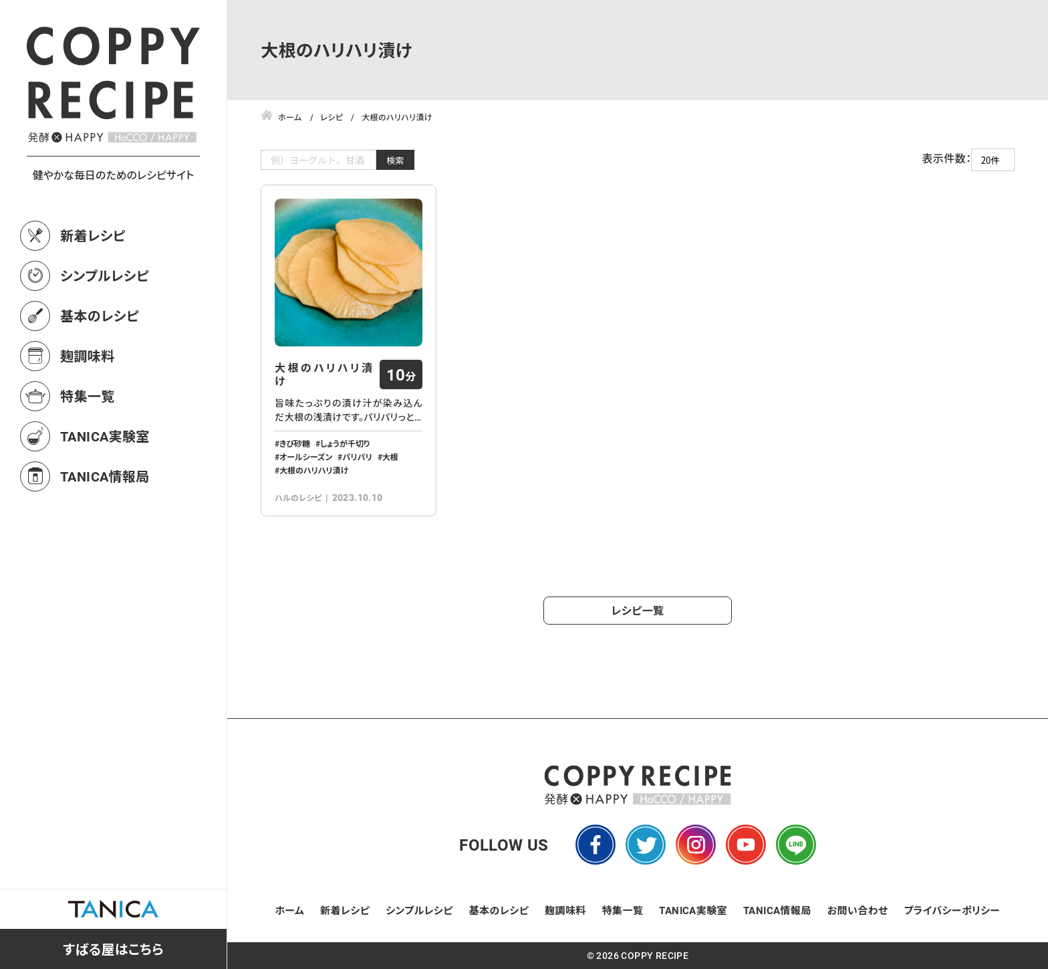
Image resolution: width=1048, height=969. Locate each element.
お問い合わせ (857, 910)
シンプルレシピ (104, 275)
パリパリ (357, 457)
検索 (395, 160)
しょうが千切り (345, 443)
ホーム (290, 910)
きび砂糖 (294, 443)
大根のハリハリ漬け (324, 374)
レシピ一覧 (638, 610)
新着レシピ (93, 235)
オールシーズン (305, 457)
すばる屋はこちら (113, 949)
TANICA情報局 (105, 476)
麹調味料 (87, 355)
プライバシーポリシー (952, 910)
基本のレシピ (99, 315)
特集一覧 (87, 396)
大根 (390, 457)
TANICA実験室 (105, 436)
